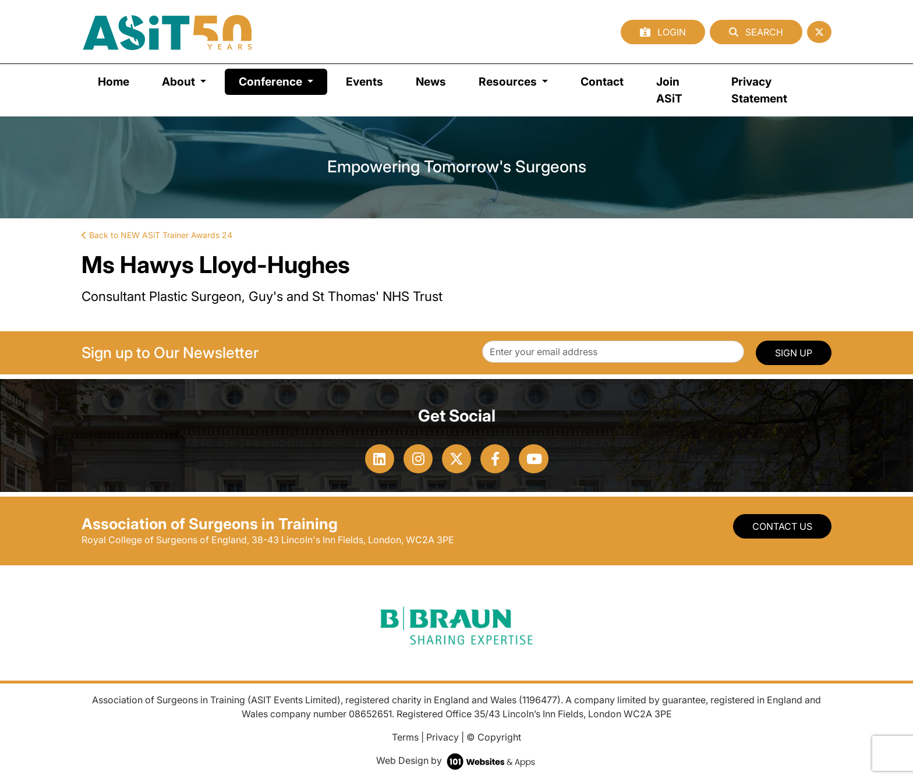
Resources (509, 81)
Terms (405, 737)
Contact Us (782, 526)
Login (663, 32)
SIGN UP (793, 353)
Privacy (442, 737)
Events (364, 81)
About (179, 81)
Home (113, 81)
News (431, 81)
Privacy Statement (759, 90)
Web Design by (456, 760)
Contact (602, 81)
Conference (283, 80)
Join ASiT (669, 90)
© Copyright (493, 737)
